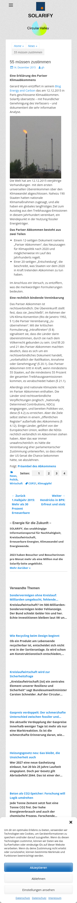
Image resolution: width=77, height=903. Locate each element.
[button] (71, 822)
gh (42, 67)
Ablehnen (38, 879)
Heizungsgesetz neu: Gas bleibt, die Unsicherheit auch (35, 755)
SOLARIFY (40, 15)
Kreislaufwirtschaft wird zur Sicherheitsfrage (30, 674)
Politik (14, 479)
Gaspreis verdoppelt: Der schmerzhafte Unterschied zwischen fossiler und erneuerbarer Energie (38, 714)
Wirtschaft (16, 483)
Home (19, 46)
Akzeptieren (38, 867)
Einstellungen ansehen (38, 890)
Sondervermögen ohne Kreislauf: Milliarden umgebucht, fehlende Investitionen (33, 597)
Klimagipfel (45, 483)
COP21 (32, 483)
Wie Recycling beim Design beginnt (35, 636)
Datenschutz (23, 898)
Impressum (54, 898)
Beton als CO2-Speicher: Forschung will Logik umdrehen (37, 795)
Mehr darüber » (20, 568)
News (32, 46)
